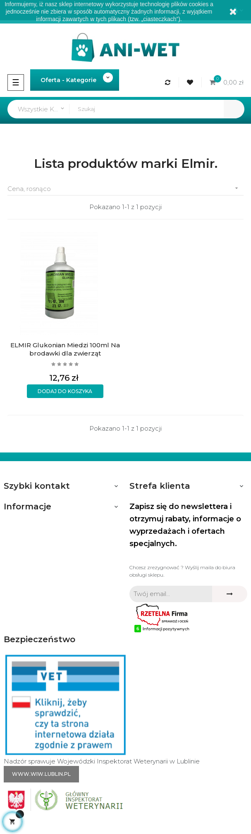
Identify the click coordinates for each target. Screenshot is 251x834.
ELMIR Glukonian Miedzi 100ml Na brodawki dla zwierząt (65, 349)
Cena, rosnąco (125, 188)
